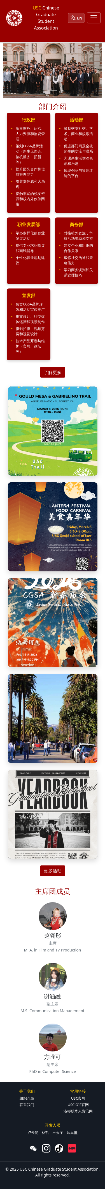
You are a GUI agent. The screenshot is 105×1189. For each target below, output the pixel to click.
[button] (28, 163)
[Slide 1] (52, 90)
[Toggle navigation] (94, 17)
